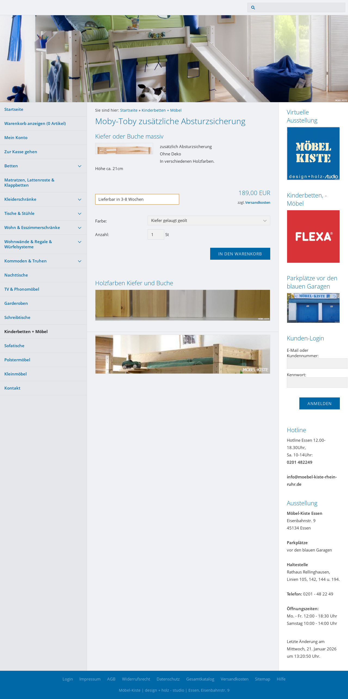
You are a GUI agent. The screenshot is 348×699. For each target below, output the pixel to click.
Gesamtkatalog (200, 679)
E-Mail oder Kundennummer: (303, 352)
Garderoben (16, 303)
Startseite (13, 109)
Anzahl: (102, 234)
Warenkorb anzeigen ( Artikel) (35, 123)
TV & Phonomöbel (21, 289)
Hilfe (281, 679)
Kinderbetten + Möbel (26, 331)
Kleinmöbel (15, 374)
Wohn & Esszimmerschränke (32, 227)
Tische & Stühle (19, 213)
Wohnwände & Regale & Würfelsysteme (28, 244)
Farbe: (101, 221)
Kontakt (12, 388)
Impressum (90, 679)
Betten (11, 165)
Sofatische (14, 345)
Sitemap (262, 679)
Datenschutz (168, 679)
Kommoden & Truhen (25, 261)
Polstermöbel (17, 359)
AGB (111, 679)
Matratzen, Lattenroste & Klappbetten (29, 182)
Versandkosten (257, 202)
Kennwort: (296, 374)
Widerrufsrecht (136, 679)
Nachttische (16, 275)
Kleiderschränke (20, 199)
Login (68, 679)
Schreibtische (17, 317)
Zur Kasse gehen (20, 151)
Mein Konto (15, 137)
